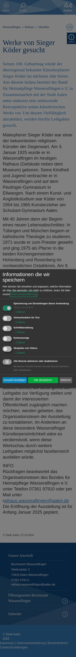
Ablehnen (65, 380)
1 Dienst (19, 311)
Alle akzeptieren (43, 380)
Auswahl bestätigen (15, 380)
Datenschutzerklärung (23, 294)
